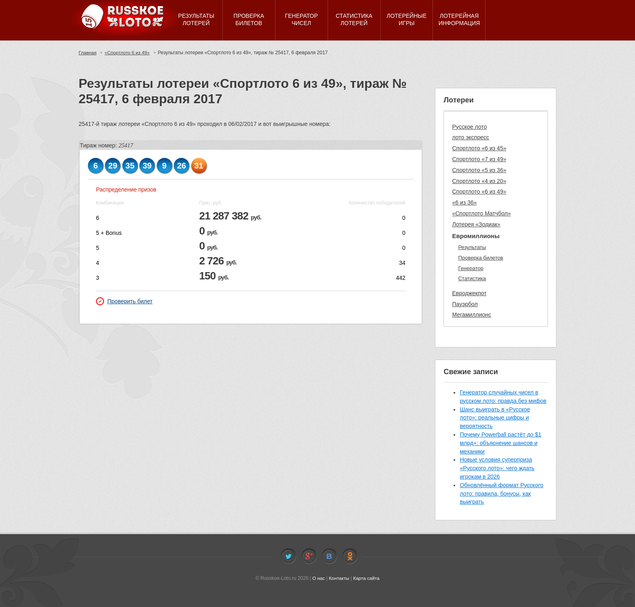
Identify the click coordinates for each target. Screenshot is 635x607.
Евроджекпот (469, 293)
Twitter (288, 556)
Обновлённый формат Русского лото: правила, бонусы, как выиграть (501, 493)
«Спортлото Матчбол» (481, 213)
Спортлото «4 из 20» (479, 181)
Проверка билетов (480, 258)
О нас (317, 578)
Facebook (309, 556)
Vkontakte (329, 556)
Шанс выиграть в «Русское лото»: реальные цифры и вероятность (495, 418)
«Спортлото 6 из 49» (128, 52)
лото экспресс (470, 137)
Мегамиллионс (471, 314)
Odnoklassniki (350, 556)
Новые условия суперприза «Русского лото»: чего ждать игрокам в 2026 (497, 468)
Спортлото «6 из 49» (479, 191)
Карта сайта (366, 578)
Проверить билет (124, 301)
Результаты (472, 247)
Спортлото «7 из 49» (479, 159)
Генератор (470, 268)
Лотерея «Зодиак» (476, 224)
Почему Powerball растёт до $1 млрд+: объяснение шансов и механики (500, 443)
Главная (88, 52)
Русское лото (469, 127)
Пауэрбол (464, 304)
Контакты (338, 578)
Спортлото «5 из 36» (479, 170)
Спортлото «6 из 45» (479, 148)
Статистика (472, 278)
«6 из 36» (464, 202)
